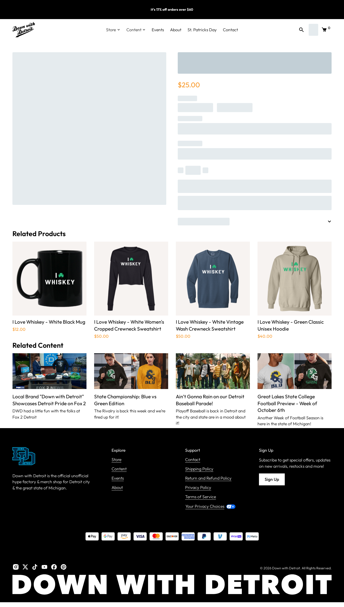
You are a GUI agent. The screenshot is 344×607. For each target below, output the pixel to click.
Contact (230, 29)
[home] (23, 30)
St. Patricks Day (202, 29)
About (175, 29)
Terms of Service (200, 496)
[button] (113, 30)
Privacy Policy (198, 487)
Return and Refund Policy (208, 478)
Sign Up (272, 479)
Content (119, 469)
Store (116, 459)
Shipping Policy (199, 469)
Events (158, 29)
